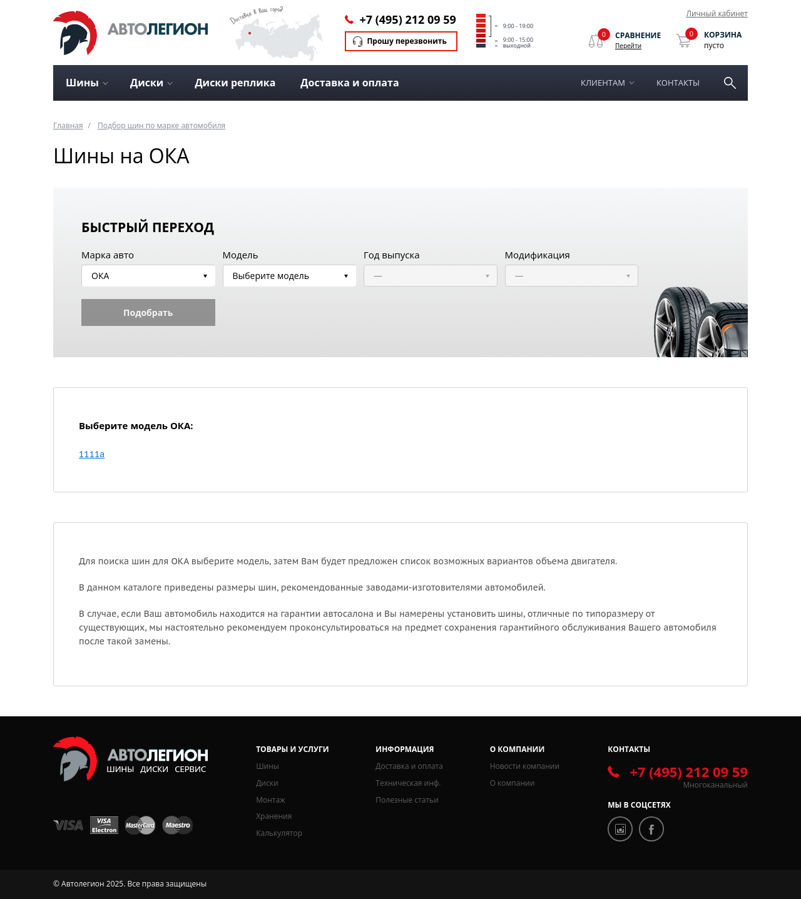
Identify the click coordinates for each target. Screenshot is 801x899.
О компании (512, 783)
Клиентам (603, 82)
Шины (267, 766)
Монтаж (270, 800)
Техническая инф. (408, 783)
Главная (68, 125)
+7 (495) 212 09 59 (407, 19)
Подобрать (148, 312)
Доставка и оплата (349, 82)
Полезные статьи (406, 800)
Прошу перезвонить (406, 41)
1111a (92, 454)
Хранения (274, 816)
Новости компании (525, 766)
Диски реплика (235, 82)
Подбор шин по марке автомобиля (161, 125)
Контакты (678, 82)
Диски (267, 783)
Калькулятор (279, 833)
